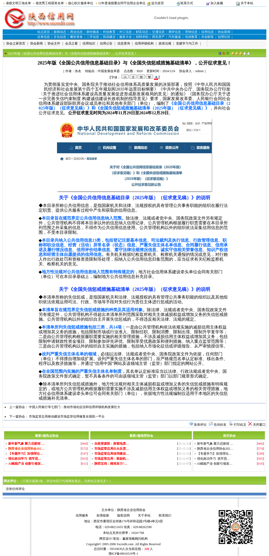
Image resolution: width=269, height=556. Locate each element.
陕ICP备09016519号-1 (123, 553)
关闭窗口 (259, 424)
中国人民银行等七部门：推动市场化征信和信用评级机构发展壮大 (74, 407)
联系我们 (165, 515)
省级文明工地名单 (18, 3)
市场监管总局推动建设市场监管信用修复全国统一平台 (67, 416)
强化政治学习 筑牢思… (213, 458)
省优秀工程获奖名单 (49, 3)
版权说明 (123, 515)
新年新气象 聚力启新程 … (215, 443)
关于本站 (247, 3)
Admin (199, 71)
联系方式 (186, 3)
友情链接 (102, 515)
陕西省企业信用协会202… (215, 448)
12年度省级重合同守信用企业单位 (122, 3)
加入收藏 (216, 3)
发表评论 (200, 424)
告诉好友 (220, 424)
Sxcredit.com (125, 544)
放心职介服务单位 (80, 3)
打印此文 (240, 424)
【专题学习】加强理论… (214, 453)
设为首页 (157, 3)
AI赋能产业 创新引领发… (214, 463)
